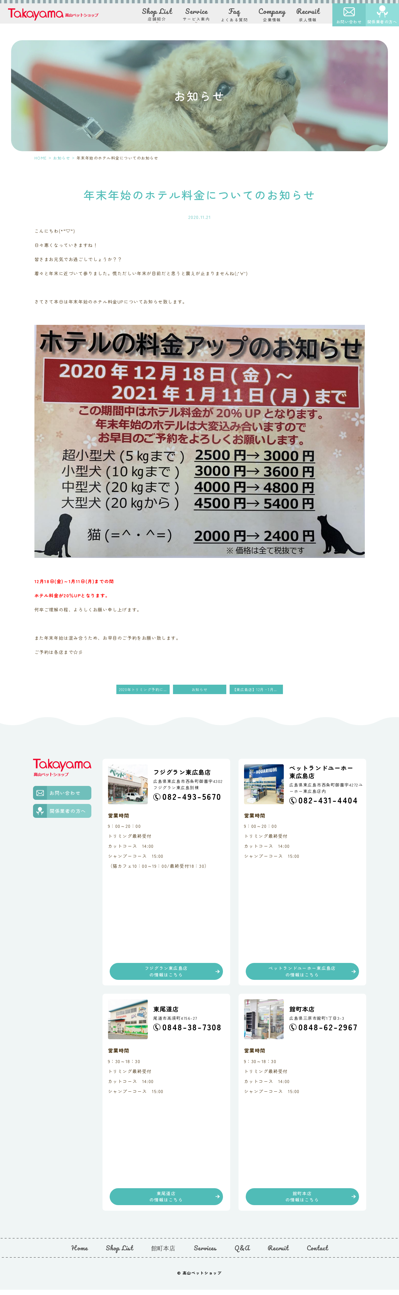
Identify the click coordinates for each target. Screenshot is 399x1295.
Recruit (278, 1253)
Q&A (242, 1253)
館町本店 (163, 1253)
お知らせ (61, 158)
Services (205, 1253)
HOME (40, 158)
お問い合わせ (349, 23)
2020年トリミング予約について (144, 689)
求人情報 (308, 16)
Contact (317, 1253)
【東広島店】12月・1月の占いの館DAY (257, 689)
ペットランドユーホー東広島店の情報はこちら (302, 972)
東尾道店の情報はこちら (166, 1200)
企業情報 (272, 16)
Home (79, 1253)
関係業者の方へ (382, 23)
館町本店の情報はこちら (302, 1200)
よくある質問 (234, 16)
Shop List (119, 1253)
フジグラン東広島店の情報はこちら (166, 972)
